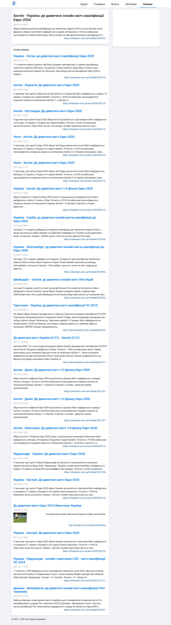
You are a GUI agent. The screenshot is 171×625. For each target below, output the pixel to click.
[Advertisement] (136, 28)
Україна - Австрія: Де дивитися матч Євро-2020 (46, 479)
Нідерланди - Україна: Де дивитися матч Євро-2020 (49, 454)
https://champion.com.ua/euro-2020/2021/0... (85, 103)
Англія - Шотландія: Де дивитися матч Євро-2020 (47, 111)
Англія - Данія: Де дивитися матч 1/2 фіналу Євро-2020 (51, 370)
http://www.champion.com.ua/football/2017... (85, 362)
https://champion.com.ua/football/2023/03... (85, 38)
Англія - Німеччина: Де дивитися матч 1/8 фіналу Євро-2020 (55, 428)
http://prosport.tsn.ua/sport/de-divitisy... (88, 525)
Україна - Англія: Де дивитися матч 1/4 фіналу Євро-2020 (53, 188)
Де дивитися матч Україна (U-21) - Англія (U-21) (46, 337)
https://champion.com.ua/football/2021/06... (85, 472)
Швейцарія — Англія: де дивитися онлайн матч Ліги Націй (53, 279)
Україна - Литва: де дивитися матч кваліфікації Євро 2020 (53, 56)
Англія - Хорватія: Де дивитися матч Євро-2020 (46, 85)
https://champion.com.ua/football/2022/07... (85, 610)
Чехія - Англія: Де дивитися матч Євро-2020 (44, 136)
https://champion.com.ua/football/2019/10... (85, 77)
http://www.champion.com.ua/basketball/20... (85, 330)
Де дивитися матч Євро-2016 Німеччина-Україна (47, 505)
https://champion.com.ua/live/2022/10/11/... (85, 580)
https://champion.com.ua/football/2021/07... (85, 391)
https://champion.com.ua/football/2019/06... (85, 239)
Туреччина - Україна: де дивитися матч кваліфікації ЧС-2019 (55, 305)
